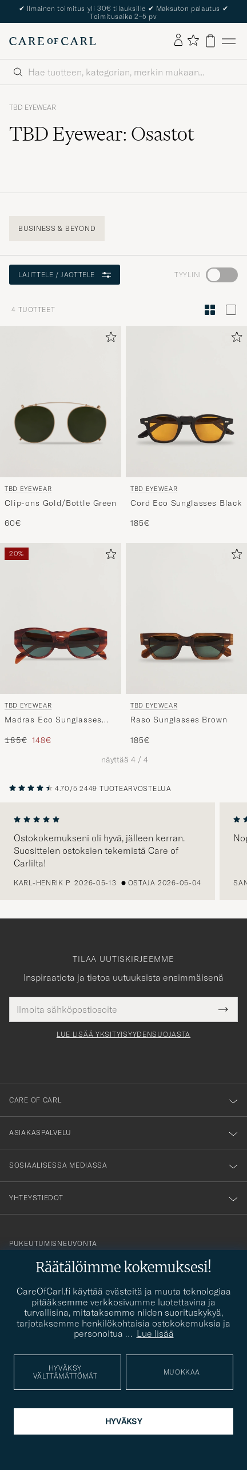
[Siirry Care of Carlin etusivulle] (52, 41)
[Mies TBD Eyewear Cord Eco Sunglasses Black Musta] (186, 401)
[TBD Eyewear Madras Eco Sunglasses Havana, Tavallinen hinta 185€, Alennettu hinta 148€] (60, 644)
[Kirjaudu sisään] (178, 40)
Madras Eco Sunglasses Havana (53, 720)
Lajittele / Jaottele (64, 274)
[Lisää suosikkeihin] (108, 339)
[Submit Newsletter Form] (223, 1009)
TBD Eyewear (32, 107)
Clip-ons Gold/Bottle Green (61, 503)
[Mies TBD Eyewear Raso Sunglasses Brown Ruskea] (186, 618)
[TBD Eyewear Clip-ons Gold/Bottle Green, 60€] (60, 427)
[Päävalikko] (228, 40)
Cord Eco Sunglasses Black (186, 503)
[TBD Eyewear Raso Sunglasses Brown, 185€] (186, 644)
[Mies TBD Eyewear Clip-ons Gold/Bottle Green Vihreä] (60, 401)
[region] (123, 851)
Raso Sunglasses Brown (179, 719)
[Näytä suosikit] (193, 40)
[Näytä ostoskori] (210, 41)
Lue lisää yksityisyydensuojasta (123, 1034)
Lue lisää (155, 1333)
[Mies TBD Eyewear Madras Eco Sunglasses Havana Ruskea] (60, 618)
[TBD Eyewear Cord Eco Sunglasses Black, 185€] (186, 427)
